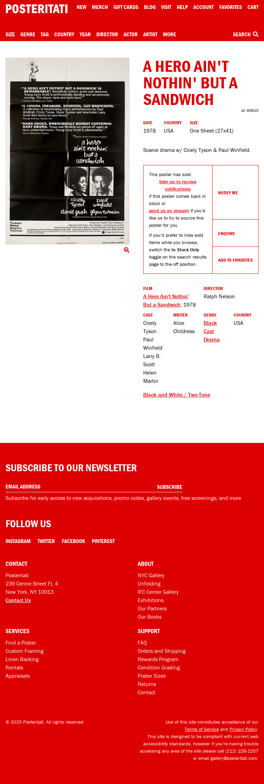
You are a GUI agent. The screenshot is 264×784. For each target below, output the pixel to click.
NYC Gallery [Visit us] (151, 575)
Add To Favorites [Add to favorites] (235, 260)
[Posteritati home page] (37, 8)
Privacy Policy (243, 729)
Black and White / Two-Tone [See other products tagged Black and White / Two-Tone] (176, 394)
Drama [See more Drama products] (212, 339)
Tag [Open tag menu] (45, 34)
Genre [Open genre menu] (27, 34)
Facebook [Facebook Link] (73, 541)
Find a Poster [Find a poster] (21, 642)
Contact (146, 692)
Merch (100, 6)
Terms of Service (202, 729)
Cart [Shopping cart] (252, 6)
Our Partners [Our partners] (152, 608)
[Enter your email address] (94, 486)
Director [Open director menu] (107, 34)
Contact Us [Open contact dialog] (18, 600)
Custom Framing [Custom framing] (24, 650)
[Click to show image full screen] (67, 151)
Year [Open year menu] (85, 34)
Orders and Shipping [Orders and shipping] (162, 650)
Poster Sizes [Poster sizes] (152, 675)
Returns (147, 683)
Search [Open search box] (245, 34)
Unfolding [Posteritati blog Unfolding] (149, 583)
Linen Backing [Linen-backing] (22, 659)
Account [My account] (203, 6)
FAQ (142, 642)
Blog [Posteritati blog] (150, 6)
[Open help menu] (182, 7)
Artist (150, 34)
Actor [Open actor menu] (131, 34)
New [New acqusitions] (81, 6)
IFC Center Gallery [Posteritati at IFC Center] (158, 591)
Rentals (14, 667)
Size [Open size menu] (10, 34)
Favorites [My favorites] (230, 6)
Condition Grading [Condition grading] (159, 667)
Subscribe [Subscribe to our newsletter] (169, 486)
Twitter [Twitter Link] (46, 541)
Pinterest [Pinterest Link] (103, 541)
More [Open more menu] (169, 34)
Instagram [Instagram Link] (18, 541)
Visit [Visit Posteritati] (166, 6)
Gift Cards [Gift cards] (126, 6)
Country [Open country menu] (64, 34)
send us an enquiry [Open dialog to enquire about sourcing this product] (169, 210)
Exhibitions (151, 600)
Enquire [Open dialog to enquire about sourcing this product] (226, 233)
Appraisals (18, 675)
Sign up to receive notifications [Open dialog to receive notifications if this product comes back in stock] (177, 185)
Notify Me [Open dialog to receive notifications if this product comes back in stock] (228, 193)
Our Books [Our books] (150, 616)
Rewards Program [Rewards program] (158, 659)
